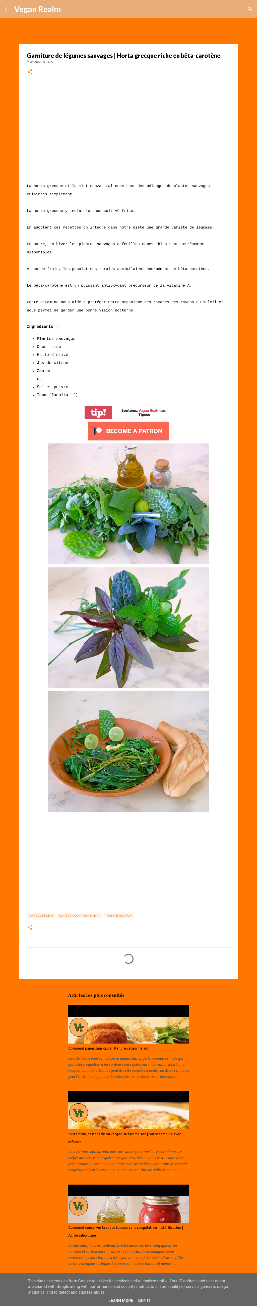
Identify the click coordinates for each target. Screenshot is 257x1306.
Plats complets (41, 915)
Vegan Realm (37, 9)
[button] (30, 72)
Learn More (120, 1300)
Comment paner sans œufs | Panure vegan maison (108, 1048)
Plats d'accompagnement (79, 915)
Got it (144, 1300)
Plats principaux (119, 915)
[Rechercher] (68, 9)
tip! (98, 412)
